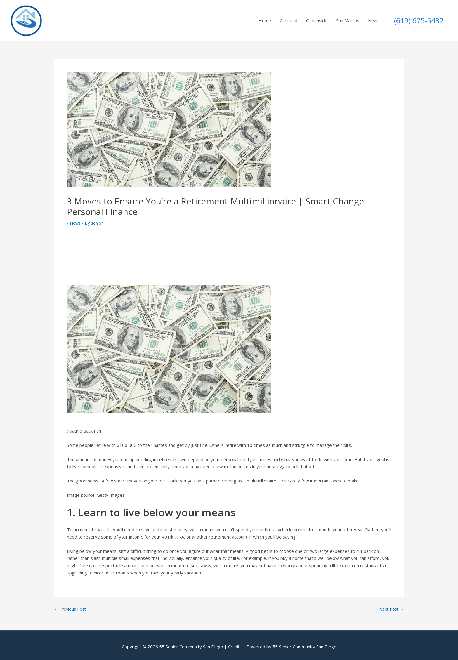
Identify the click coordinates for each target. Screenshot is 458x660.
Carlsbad (288, 19)
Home (265, 19)
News (374, 19)
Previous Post (71, 606)
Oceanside (316, 19)
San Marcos (347, 19)
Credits (235, 644)
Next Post (390, 606)
